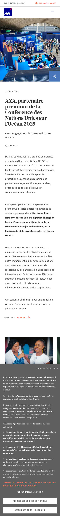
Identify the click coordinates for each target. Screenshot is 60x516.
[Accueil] (8, 12)
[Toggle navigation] (52, 12)
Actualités (23, 317)
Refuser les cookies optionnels (30, 501)
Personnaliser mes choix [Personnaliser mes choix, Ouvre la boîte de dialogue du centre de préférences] (30, 492)
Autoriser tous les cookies (30, 510)
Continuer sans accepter (47, 368)
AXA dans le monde (47, 3)
